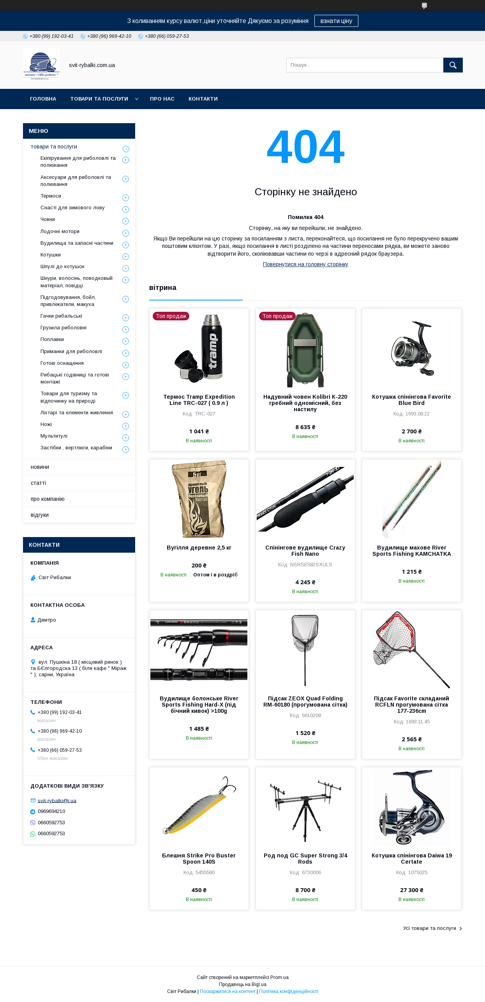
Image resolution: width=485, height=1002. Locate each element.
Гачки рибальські (61, 316)
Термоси (51, 196)
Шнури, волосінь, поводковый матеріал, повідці (77, 281)
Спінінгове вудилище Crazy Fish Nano (305, 550)
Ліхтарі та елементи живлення (77, 412)
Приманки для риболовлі (71, 351)
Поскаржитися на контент (228, 991)
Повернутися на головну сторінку (305, 264)
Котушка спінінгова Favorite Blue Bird (411, 400)
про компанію (48, 499)
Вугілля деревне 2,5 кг (199, 547)
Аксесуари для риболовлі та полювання (76, 180)
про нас (162, 99)
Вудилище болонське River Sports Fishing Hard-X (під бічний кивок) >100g (199, 704)
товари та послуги (99, 99)
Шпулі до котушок (63, 266)
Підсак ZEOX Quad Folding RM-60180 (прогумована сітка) (305, 701)
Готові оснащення (62, 363)
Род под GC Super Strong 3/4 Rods (305, 858)
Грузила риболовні (63, 327)
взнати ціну (336, 21)
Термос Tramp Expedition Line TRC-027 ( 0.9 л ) (199, 400)
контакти (203, 99)
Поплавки (52, 339)
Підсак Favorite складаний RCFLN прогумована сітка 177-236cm (411, 704)
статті (38, 483)
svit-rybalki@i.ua (57, 800)
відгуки (40, 515)
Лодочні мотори (60, 231)
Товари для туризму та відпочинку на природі (69, 397)
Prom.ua (279, 977)
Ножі (46, 424)
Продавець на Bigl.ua (242, 984)
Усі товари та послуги (429, 928)
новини (40, 467)
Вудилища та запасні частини (77, 243)
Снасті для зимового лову (73, 207)
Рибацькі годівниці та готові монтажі (75, 378)
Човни (48, 219)
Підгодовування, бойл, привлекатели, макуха (68, 300)
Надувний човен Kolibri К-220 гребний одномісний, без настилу (305, 403)
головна (43, 99)
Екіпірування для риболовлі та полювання (78, 161)
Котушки (51, 255)
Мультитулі (54, 436)
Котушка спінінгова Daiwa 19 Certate (412, 858)
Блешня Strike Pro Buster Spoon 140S (199, 858)
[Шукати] (453, 65)
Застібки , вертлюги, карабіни (76, 448)
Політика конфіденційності (288, 991)
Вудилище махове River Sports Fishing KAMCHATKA (411, 550)
